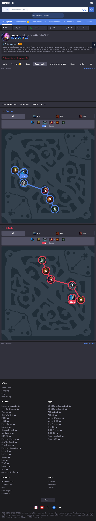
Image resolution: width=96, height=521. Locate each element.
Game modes (22, 22)
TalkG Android (53, 430)
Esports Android (54, 436)
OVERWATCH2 (7, 415)
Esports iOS (52, 439)
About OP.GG (7, 387)
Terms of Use (7, 485)
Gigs (3, 469)
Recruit (51, 488)
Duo (3, 460)
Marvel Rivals (7, 424)
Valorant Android (54, 418)
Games (4, 457)
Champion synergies (58, 64)
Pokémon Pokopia (9, 439)
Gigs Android (53, 424)
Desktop (5, 454)
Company (5, 390)
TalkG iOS (52, 433)
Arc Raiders (6, 433)
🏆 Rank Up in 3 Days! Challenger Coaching (44, 15)
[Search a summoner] (84, 9)
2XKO (4, 421)
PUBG (4, 418)
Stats (79, 22)
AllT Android (53, 412)
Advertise (52, 485)
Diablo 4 (5, 451)
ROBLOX (5, 436)
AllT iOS (51, 415)
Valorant (5, 412)
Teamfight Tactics (9, 409)
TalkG (4, 463)
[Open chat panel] (94, 45)
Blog (3, 394)
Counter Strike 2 (8, 430)
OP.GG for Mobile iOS (56, 409)
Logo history (6, 397)
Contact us (6, 494)
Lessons (88, 22)
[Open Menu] (91, 3)
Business (51, 482)
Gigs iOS (51, 427)
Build (5, 64)
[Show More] (13, 3)
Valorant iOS (53, 421)
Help (3, 488)
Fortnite (5, 427)
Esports (5, 466)
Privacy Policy (7, 482)
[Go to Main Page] (6, 3)
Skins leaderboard (39, 22)
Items (28, 64)
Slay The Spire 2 (8, 442)
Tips (90, 64)
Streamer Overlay (9, 472)
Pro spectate (69, 22)
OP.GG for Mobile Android (58, 406)
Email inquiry (7, 491)
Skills (82, 64)
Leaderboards (55, 22)
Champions (7, 22)
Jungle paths (40, 64)
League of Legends (9, 406)
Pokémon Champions (10, 448)
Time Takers (6, 445)
